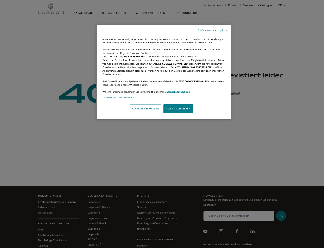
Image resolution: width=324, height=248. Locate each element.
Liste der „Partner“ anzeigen (118, 97)
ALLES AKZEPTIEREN (178, 108)
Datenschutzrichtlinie (177, 91)
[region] (163, 72)
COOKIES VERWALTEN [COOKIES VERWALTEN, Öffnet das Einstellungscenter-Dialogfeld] (145, 108)
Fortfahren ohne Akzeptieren (213, 30)
